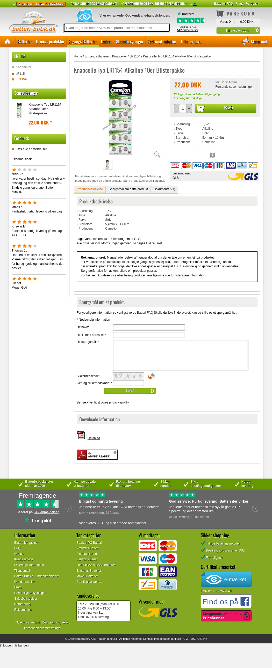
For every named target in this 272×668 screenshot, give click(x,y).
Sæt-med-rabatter (162, 41)
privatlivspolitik (119, 402)
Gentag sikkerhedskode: (94, 383)
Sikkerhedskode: (88, 376)
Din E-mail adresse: (91, 335)
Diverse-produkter (50, 41)
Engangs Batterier (83, 41)
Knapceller (23, 67)
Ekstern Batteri (86, 554)
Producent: (183, 142)
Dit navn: (83, 327)
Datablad (94, 438)
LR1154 (21, 74)
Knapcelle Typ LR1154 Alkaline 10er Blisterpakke (44, 109)
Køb (228, 108)
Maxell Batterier (87, 576)
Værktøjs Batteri (87, 548)
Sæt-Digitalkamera (89, 582)
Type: (179, 128)
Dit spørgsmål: (88, 342)
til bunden (22, 645)
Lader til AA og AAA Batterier (96, 565)
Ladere (106, 41)
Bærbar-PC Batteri (89, 543)
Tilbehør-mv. (191, 41)
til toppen (6, 645)
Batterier (25, 41)
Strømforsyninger (129, 41)
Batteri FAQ (145, 312)
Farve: (180, 133)
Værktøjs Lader (87, 559)
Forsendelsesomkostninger (234, 87)
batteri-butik (105, 638)
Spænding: (183, 124)
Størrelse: (182, 138)
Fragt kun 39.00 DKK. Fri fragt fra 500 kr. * (156, 3)
